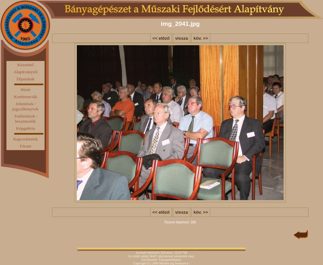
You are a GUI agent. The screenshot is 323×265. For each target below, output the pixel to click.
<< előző (161, 38)
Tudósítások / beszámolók (25, 119)
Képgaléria (25, 128)
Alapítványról (25, 71)
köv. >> (200, 38)
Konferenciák (25, 96)
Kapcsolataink (25, 139)
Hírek (25, 89)
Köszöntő (25, 64)
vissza (181, 38)
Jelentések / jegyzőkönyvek (25, 106)
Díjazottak (25, 78)
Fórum (25, 146)
